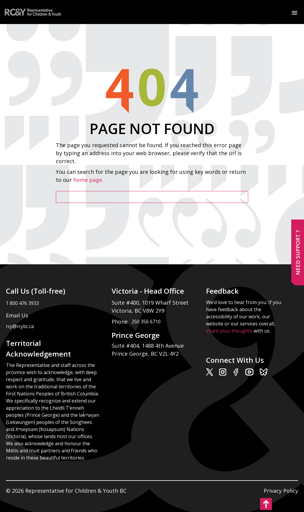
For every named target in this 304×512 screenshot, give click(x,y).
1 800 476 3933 (22, 303)
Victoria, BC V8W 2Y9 (139, 310)
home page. (89, 179)
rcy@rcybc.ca (20, 326)
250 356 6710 (146, 321)
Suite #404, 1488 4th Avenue (148, 345)
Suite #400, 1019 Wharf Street (151, 302)
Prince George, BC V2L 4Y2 (145, 353)
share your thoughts (229, 330)
